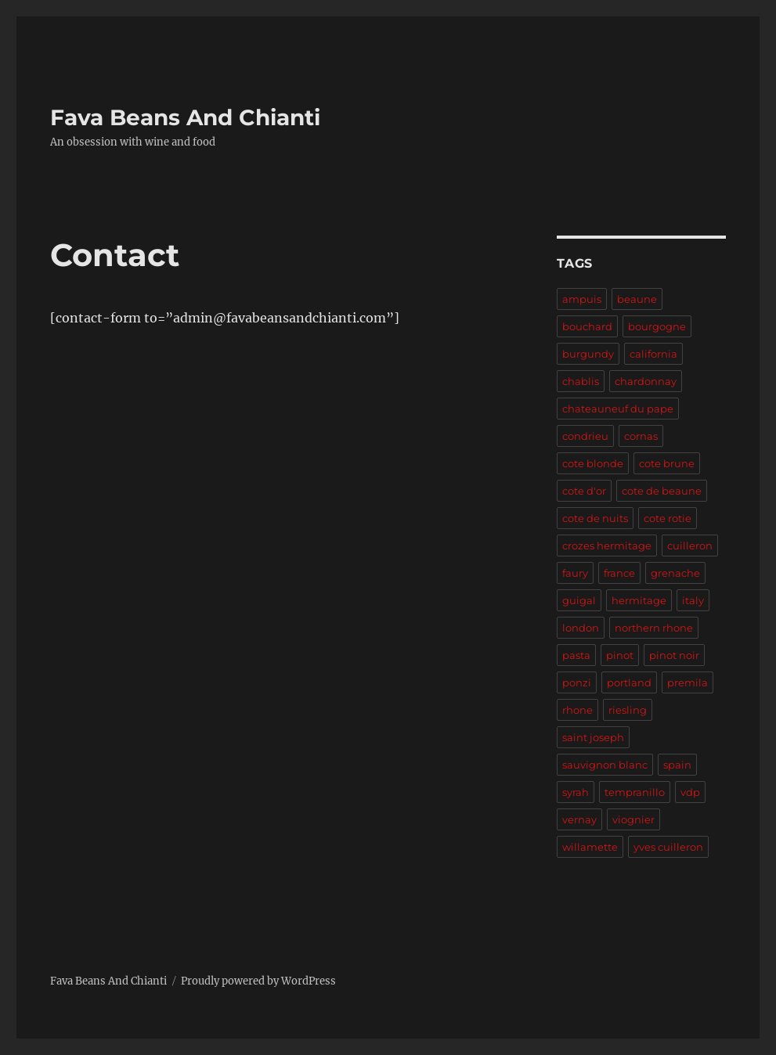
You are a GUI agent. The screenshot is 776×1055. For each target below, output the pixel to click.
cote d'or (584, 490)
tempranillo (635, 792)
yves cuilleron (668, 847)
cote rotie (667, 518)
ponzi (576, 682)
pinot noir (674, 655)
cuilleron (690, 545)
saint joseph (593, 737)
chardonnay (646, 381)
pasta (576, 655)
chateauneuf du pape (617, 408)
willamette (590, 847)
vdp (690, 792)
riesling (627, 710)
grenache (675, 573)
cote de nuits (595, 518)
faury (575, 573)
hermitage (639, 600)
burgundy (588, 353)
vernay (579, 819)
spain (677, 764)
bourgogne (657, 326)
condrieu (585, 436)
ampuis (581, 299)
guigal (579, 600)
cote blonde (592, 463)
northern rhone (654, 627)
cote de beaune (662, 490)
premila (687, 682)
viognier (633, 819)
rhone (577, 710)
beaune (637, 299)
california (653, 353)
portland (629, 682)
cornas (641, 436)
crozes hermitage (606, 545)
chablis (580, 381)
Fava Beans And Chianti (185, 117)
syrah (575, 792)
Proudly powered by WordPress (258, 981)
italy (693, 600)
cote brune (667, 463)
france (619, 573)
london (580, 627)
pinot (619, 655)
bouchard (587, 326)
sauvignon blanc (605, 764)
